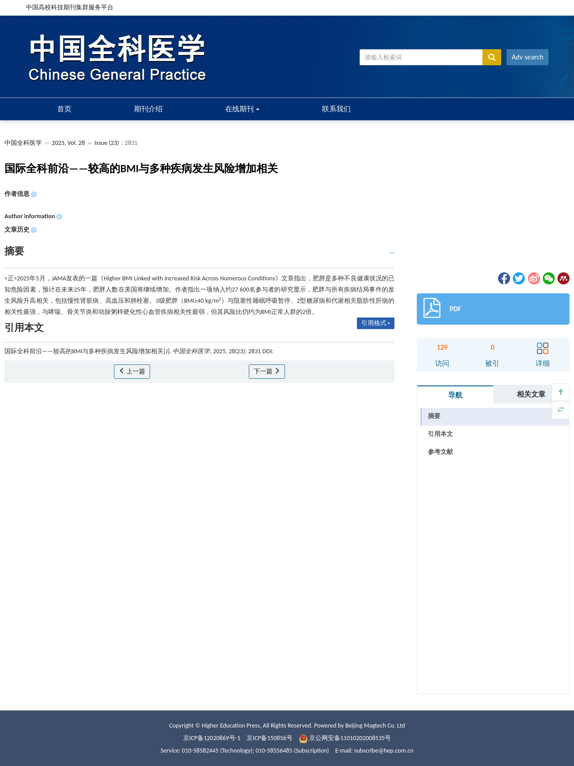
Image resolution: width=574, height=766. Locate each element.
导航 (455, 395)
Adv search (528, 57)
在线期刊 (242, 109)
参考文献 (440, 452)
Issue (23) (107, 143)
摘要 (434, 416)
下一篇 (267, 371)
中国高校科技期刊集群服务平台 (69, 7)
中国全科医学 (23, 143)
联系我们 (336, 109)
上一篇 (132, 371)
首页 (64, 109)
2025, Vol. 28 (69, 143)
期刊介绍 (148, 109)
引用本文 (440, 434)
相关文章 (531, 394)
